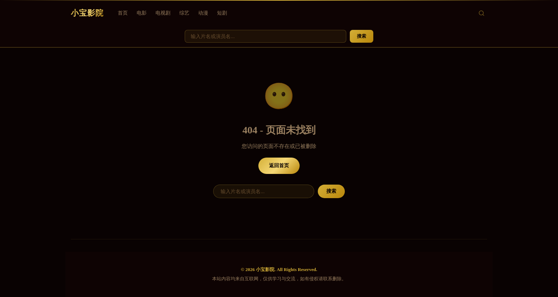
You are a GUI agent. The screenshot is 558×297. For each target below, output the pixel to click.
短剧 (222, 13)
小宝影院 (87, 13)
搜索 (361, 36)
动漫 (203, 13)
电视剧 (163, 13)
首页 (123, 13)
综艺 (184, 13)
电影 (142, 13)
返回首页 (279, 165)
